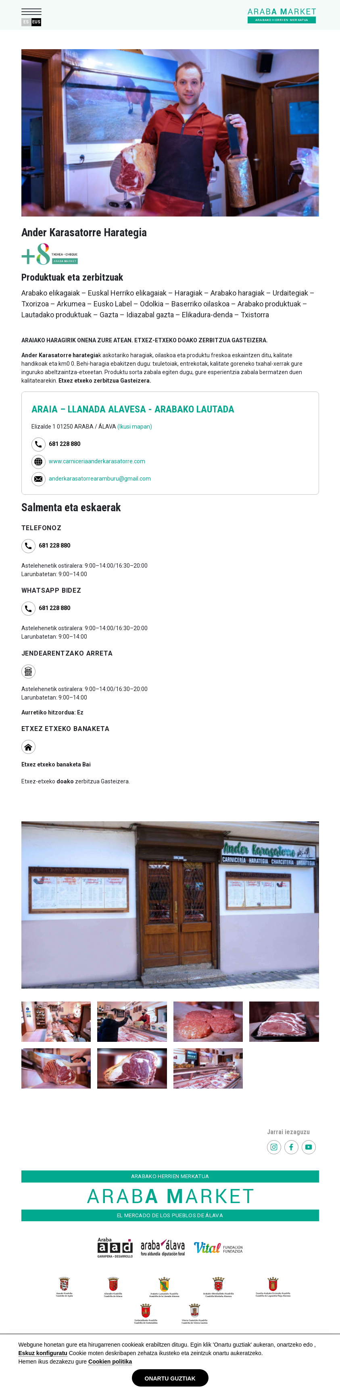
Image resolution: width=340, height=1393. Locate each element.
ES (26, 22)
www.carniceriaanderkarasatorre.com (97, 461)
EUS (36, 22)
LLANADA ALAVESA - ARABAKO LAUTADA (151, 409)
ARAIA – (49, 409)
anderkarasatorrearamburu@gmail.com (100, 478)
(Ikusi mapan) (134, 426)
